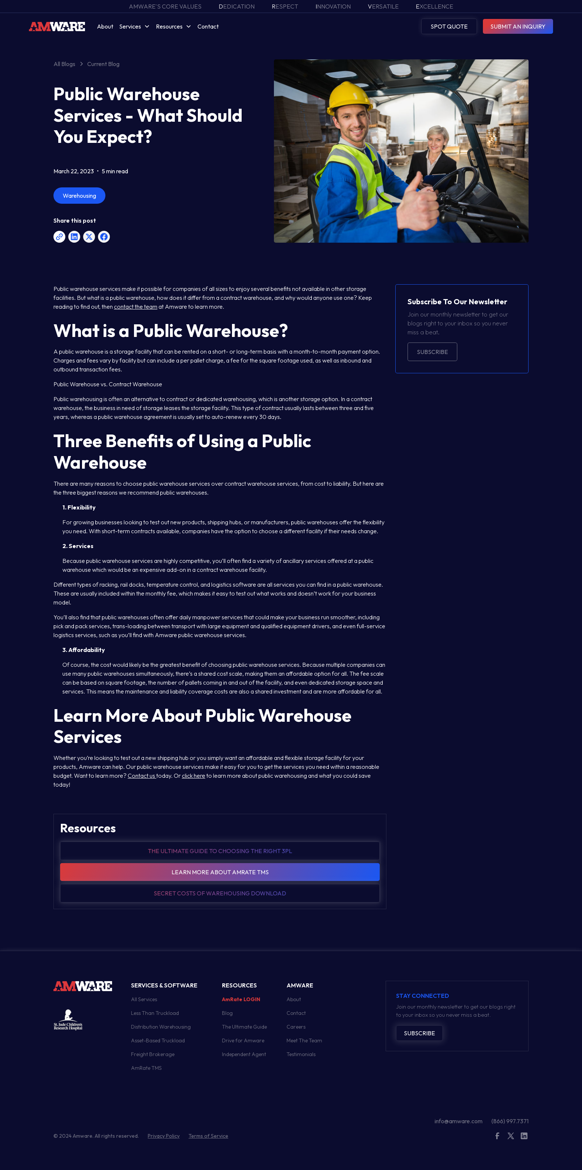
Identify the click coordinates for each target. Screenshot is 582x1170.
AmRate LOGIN (241, 999)
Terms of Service (208, 1136)
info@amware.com (459, 1121)
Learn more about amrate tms (220, 872)
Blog (227, 1013)
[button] (134, 26)
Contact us (142, 775)
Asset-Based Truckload (158, 1040)
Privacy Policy (164, 1136)
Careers (296, 1026)
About (105, 26)
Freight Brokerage (152, 1054)
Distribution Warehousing (161, 1026)
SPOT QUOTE (449, 26)
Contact (208, 26)
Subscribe (432, 351)
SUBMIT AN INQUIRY (518, 26)
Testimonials (301, 1054)
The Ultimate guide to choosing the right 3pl (220, 851)
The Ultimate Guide (244, 1026)
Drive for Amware (243, 1040)
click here (193, 775)
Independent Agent (244, 1054)
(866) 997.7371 (510, 1121)
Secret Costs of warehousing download (220, 893)
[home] (57, 26)
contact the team (135, 306)
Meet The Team (304, 1040)
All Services (144, 999)
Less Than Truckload (155, 1013)
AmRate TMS (146, 1068)
